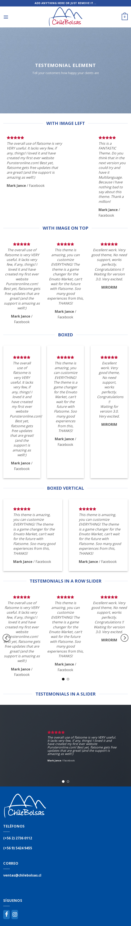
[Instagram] (14, 914)
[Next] (124, 638)
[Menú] (5, 17)
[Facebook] (6, 914)
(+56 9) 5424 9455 (17, 848)
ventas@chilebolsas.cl (22, 875)
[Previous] (6, 638)
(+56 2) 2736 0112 (17, 838)
